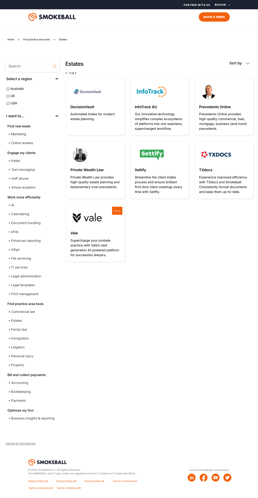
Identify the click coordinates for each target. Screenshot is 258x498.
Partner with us (197, 5)
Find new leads (19, 126)
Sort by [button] (239, 63)
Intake (15, 161)
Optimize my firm (20, 410)
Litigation (18, 347)
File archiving (21, 258)
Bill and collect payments (26, 375)
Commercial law (23, 312)
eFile (14, 232)
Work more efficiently (24, 197)
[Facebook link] (204, 478)
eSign (15, 249)
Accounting (19, 383)
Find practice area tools (25, 304)
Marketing (18, 134)
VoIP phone (19, 178)
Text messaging (23, 170)
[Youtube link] (216, 478)
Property (17, 365)
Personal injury (22, 356)
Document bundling (26, 223)
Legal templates (23, 285)
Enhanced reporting (26, 241)
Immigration (20, 338)
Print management (25, 294)
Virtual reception (23, 187)
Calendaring (20, 214)
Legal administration (26, 276)
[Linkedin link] (192, 478)
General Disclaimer (20, 443)
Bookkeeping (21, 392)
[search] (32, 66)
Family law (19, 329)
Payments (18, 400)
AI (12, 205)
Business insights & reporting (33, 418)
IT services (19, 267)
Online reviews (22, 143)
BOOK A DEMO (214, 17)
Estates (16, 321)
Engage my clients (21, 153)
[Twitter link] (227, 478)
